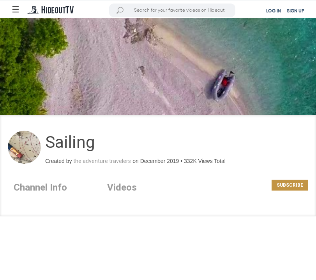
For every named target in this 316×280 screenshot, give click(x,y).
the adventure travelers (102, 161)
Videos (122, 187)
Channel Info (40, 187)
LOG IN (273, 11)
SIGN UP (295, 11)
